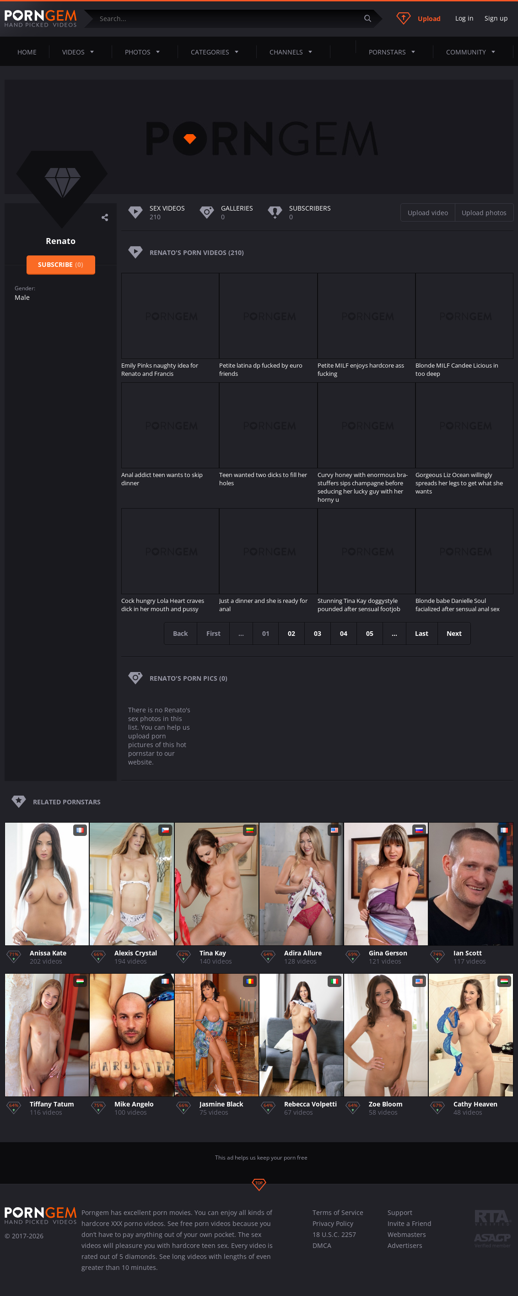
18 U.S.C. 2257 (334, 1234)
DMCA (322, 1245)
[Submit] (371, 18)
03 (318, 633)
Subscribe (60, 264)
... (395, 633)
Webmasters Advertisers (407, 1240)
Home (27, 52)
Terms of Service (338, 1212)
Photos (145, 51)
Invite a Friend (410, 1223)
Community (473, 51)
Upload (418, 18)
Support (400, 1212)
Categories (217, 51)
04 (344, 633)
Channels (294, 51)
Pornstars (395, 51)
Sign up (496, 18)
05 (370, 633)
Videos (80, 51)
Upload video (428, 212)
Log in (464, 18)
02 (292, 633)
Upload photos (484, 212)
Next (456, 633)
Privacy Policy (333, 1223)
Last (423, 633)
